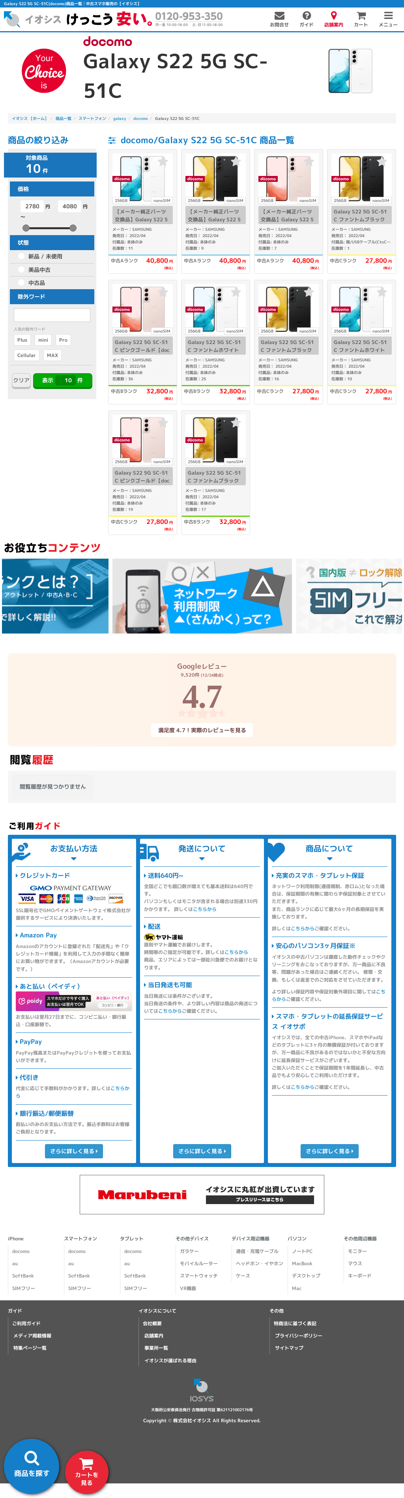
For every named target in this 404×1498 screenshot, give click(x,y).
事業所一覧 (156, 1348)
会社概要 (152, 1323)
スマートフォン (80, 1238)
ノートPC (302, 1251)
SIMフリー (23, 1288)
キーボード (360, 1275)
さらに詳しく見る (74, 1151)
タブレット (132, 1238)
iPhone (16, 1238)
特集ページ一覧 (30, 1348)
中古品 (36, 282)
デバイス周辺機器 (250, 1238)
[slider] (26, 228)
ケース (243, 1275)
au (15, 1263)
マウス (355, 1263)
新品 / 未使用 (45, 256)
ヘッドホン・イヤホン (259, 1263)
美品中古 (39, 269)
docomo (21, 1251)
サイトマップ (289, 1348)
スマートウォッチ (199, 1275)
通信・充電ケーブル (257, 1251)
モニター (357, 1251)
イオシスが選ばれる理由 (170, 1360)
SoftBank (23, 1275)
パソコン (297, 1238)
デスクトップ (306, 1275)
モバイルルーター (199, 1263)
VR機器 (188, 1288)
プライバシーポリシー (298, 1335)
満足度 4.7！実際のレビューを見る (202, 730)
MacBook (302, 1263)
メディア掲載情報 (32, 1335)
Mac (296, 1288)
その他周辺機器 (360, 1238)
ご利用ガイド (26, 1323)
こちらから (205, 909)
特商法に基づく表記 (295, 1323)
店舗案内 (153, 1335)
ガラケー (189, 1251)
